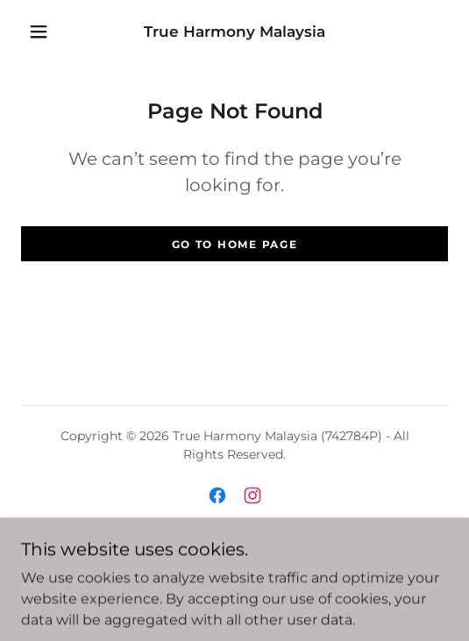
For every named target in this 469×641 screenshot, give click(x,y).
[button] (42, 31)
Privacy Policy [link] (235, 567)
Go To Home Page (235, 244)
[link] (235, 31)
